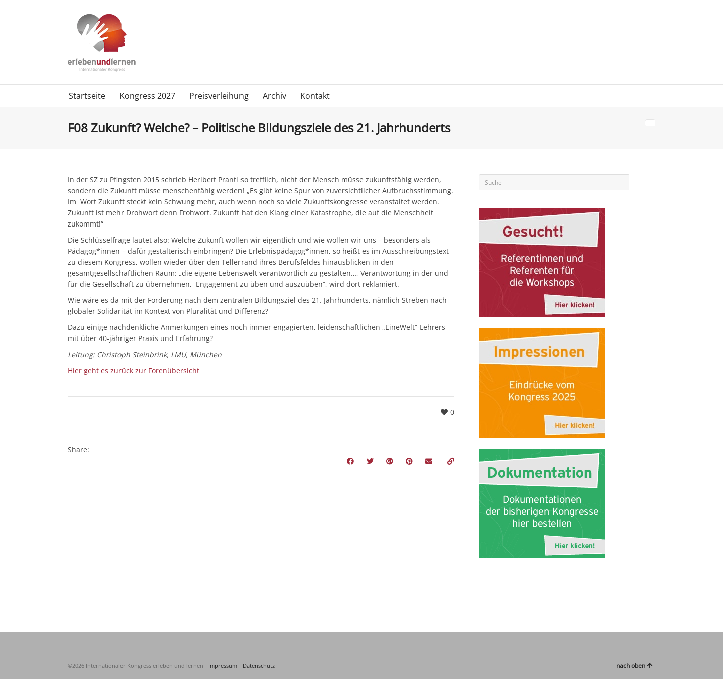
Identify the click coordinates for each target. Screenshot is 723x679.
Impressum (222, 665)
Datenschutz (259, 665)
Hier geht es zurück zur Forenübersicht (133, 370)
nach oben (634, 665)
